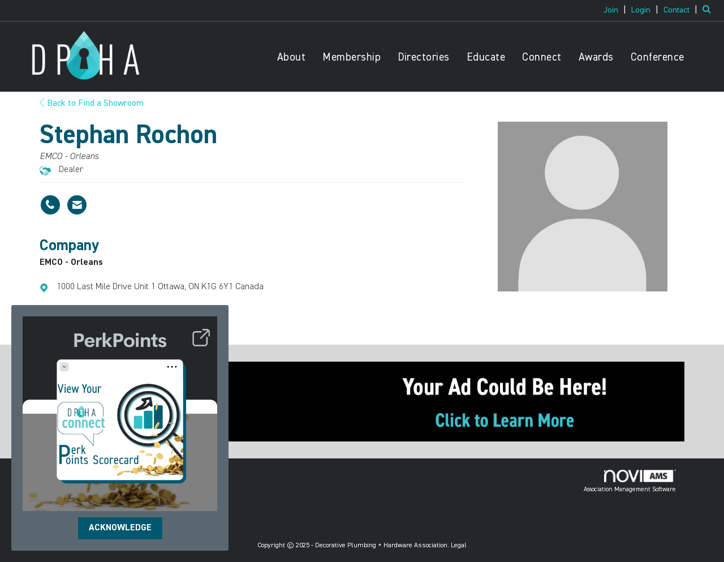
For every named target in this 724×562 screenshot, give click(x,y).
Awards (596, 57)
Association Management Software (630, 481)
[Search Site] (709, 10)
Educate (486, 57)
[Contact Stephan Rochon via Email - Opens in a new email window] (77, 205)
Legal (459, 545)
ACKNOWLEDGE (120, 528)
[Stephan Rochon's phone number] (50, 205)
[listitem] (616, 10)
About (291, 57)
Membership (351, 57)
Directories (424, 57)
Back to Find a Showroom (92, 103)
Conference (657, 57)
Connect (542, 57)
